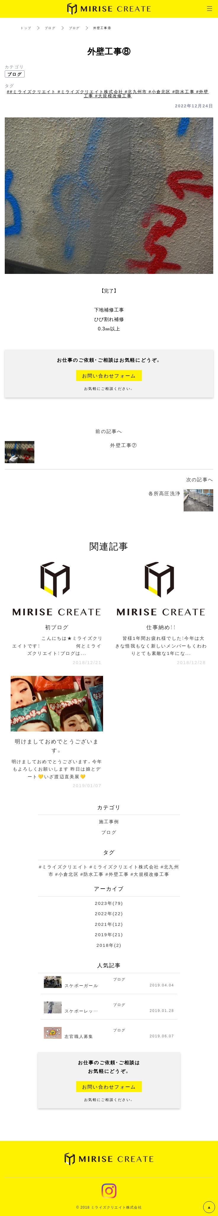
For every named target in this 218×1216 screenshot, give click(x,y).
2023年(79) (109, 903)
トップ (25, 27)
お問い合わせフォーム (109, 375)
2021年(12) (109, 924)
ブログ (50, 27)
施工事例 (109, 821)
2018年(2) (109, 945)
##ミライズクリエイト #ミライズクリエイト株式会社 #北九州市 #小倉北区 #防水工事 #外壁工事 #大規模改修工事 (108, 93)
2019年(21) (109, 934)
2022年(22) (109, 913)
